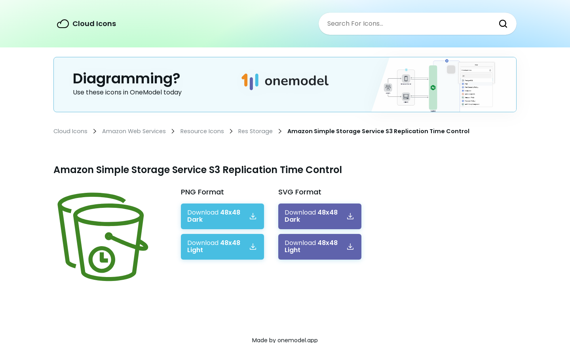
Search (503, 23)
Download (213, 216)
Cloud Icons (94, 23)
